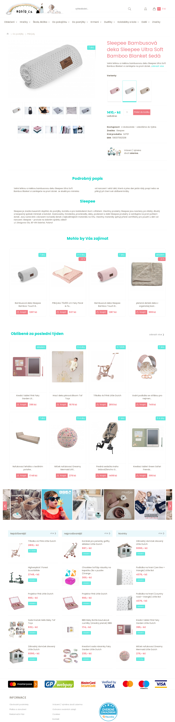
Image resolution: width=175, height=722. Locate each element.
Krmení (95, 22)
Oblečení (9, 22)
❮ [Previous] (5, 505)
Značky (156, 22)
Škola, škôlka (40, 22)
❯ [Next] (170, 505)
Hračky (24, 22)
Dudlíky (108, 22)
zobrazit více (157, 66)
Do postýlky (78, 22)
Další (144, 22)
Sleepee (119, 130)
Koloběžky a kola (127, 22)
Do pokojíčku (59, 22)
